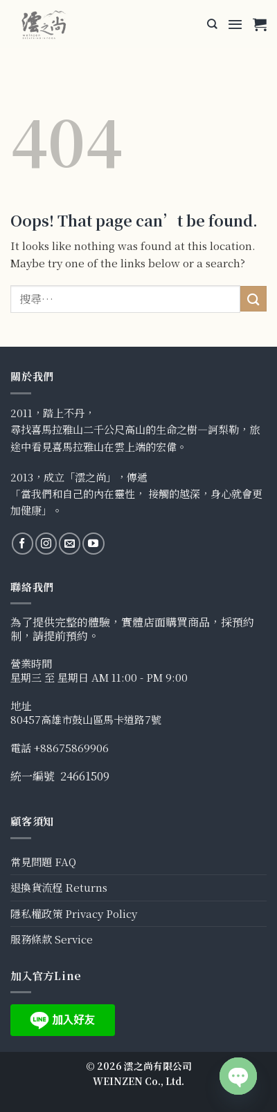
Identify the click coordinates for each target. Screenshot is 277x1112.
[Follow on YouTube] (93, 543)
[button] (235, 24)
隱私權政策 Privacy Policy (73, 913)
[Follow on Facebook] (22, 543)
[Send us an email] (69, 543)
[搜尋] (212, 24)
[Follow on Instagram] (46, 543)
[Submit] (253, 298)
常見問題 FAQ (43, 861)
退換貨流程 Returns (58, 887)
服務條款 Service (51, 939)
